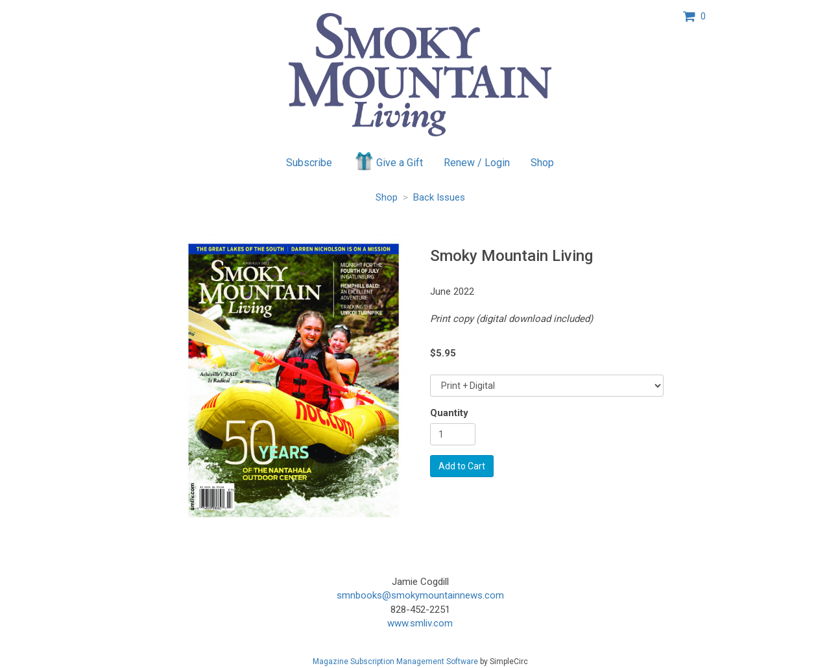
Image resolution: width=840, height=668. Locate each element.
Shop (542, 162)
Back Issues (439, 197)
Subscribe (309, 162)
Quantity (449, 413)
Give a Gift (388, 161)
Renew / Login (477, 162)
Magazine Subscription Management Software (395, 661)
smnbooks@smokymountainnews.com (420, 595)
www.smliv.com (420, 623)
